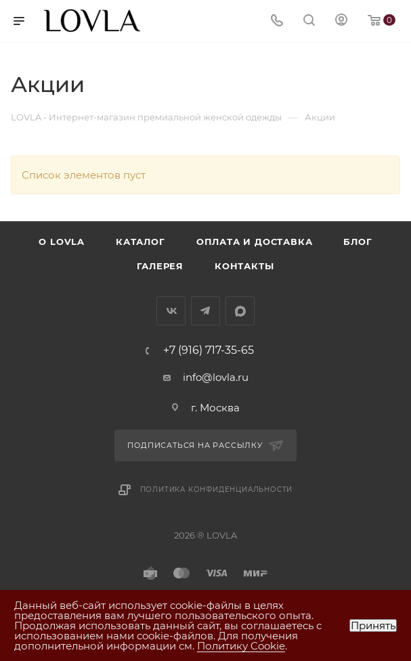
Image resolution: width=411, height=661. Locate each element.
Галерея (160, 265)
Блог (357, 241)
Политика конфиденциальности (216, 489)
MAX (240, 310)
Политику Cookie (241, 645)
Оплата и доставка (254, 241)
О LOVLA (62, 241)
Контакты (244, 265)
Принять (373, 625)
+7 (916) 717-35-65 (208, 350)
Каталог (140, 241)
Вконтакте (171, 310)
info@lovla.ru (215, 377)
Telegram (205, 310)
